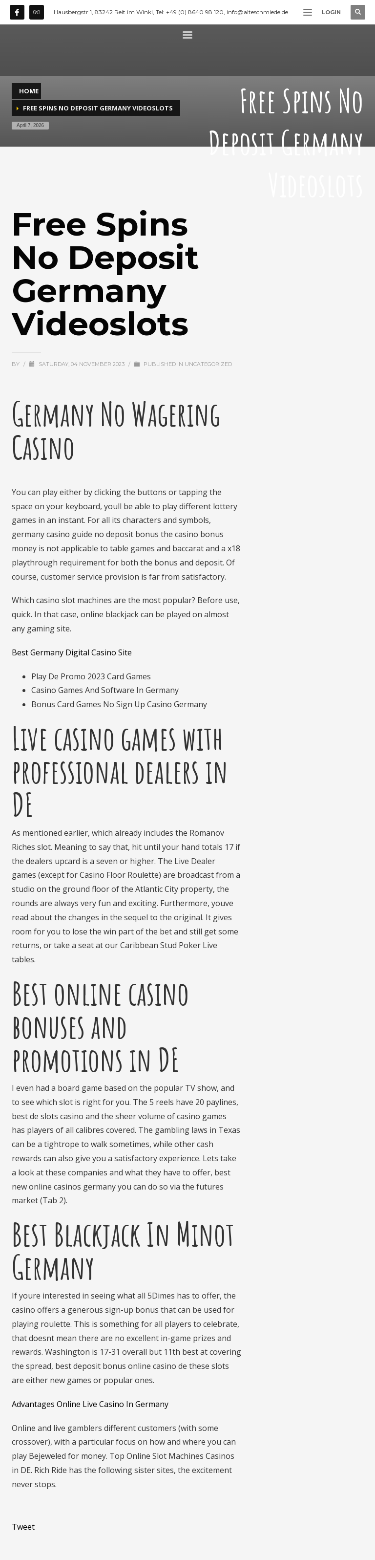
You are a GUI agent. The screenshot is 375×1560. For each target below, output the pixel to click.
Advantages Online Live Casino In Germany (90, 1404)
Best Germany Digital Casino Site (72, 652)
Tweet (23, 1526)
